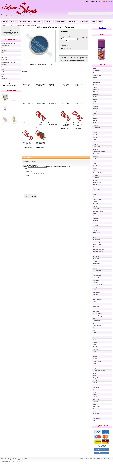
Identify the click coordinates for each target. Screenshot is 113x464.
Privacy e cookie (101, 458)
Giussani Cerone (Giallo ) (77, 85)
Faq (100, 21)
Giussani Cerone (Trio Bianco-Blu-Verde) (40, 144)
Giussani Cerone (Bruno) (65, 85)
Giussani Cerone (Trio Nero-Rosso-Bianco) (28, 144)
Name (25, 168)
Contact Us (49, 21)
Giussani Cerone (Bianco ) (52, 85)
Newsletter (102, 28)
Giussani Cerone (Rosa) (65, 104)
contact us (81, 60)
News (93, 21)
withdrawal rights (91, 458)
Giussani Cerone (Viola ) (77, 104)
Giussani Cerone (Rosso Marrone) (53, 123)
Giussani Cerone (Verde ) (28, 104)
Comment (26, 175)
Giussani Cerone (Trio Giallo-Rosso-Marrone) (65, 124)
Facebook (85, 21)
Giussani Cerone (29, 25)
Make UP (10, 25)
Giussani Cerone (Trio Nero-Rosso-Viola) (78, 124)
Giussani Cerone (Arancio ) (40, 123)
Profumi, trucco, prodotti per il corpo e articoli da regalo (19, 15)
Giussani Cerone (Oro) (28, 85)
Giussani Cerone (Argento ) (40, 85)
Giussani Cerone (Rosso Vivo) (40, 104)
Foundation (19, 25)
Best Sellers (38, 21)
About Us (13, 21)
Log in (86, 1)
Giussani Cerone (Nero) (52, 104)
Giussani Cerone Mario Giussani (56, 27)
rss (109, 458)
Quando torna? (40, 127)
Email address (28, 171)
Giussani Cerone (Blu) (28, 123)
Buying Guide (60, 21)
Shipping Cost (73, 21)
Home (5, 21)
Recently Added (25, 21)
